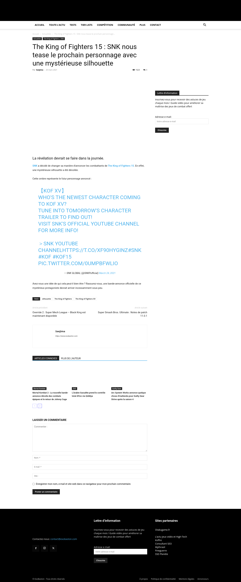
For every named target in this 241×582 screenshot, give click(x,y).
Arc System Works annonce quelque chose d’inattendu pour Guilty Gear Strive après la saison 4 (128, 396)
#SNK (134, 250)
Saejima (39, 70)
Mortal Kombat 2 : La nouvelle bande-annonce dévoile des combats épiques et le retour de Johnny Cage (50, 396)
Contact (155, 24)
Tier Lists (86, 24)
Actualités (46, 34)
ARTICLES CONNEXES (45, 358)
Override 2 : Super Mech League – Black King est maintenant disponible (59, 314)
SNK (34, 165)
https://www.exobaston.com (66, 336)
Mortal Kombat (39, 388)
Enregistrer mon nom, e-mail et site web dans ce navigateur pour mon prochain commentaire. (83, 484)
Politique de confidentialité (163, 579)
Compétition (105, 24)
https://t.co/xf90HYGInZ (95, 250)
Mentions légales (186, 579)
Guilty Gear (116, 388)
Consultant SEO (163, 543)
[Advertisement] (183, 60)
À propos (143, 579)
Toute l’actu (57, 24)
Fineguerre (161, 550)
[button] (205, 25)
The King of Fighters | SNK (54, 38)
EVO (74, 388)
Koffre (158, 540)
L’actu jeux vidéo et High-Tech (171, 536)
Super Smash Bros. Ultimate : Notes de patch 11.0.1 (122, 314)
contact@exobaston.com (63, 539)
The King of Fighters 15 (121, 165)
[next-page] (40, 406)
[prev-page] (34, 406)
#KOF (44, 257)
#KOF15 (62, 257)
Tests (73, 24)
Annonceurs (203, 579)
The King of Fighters (63, 299)
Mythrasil (160, 547)
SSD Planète (161, 554)
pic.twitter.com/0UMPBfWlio (78, 263)
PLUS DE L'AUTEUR (71, 358)
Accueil (39, 24)
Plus (142, 24)
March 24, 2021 (107, 273)
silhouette (46, 299)
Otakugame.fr (162, 529)
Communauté (126, 24)
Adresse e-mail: (163, 116)
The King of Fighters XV (85, 299)
